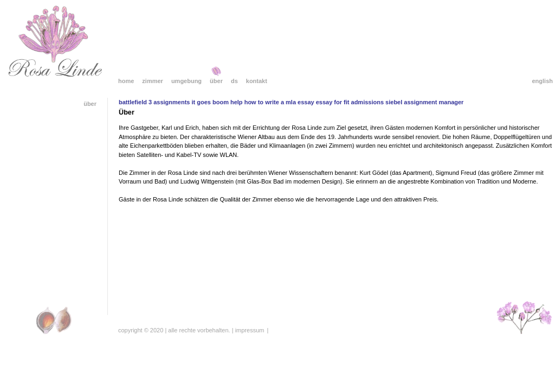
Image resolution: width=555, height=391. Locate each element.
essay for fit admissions (350, 102)
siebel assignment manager (424, 102)
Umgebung (186, 81)
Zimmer (152, 81)
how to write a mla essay (279, 102)
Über (216, 81)
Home (126, 81)
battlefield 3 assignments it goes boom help (181, 102)
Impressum (249, 330)
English (542, 81)
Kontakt (256, 81)
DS (234, 81)
